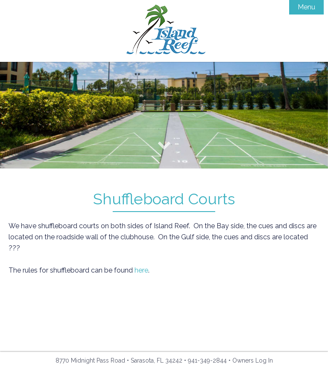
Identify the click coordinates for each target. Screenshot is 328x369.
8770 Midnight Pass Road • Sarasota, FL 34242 (119, 360)
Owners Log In (252, 360)
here (141, 270)
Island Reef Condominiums (164, 31)
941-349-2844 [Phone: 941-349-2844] (207, 360)
